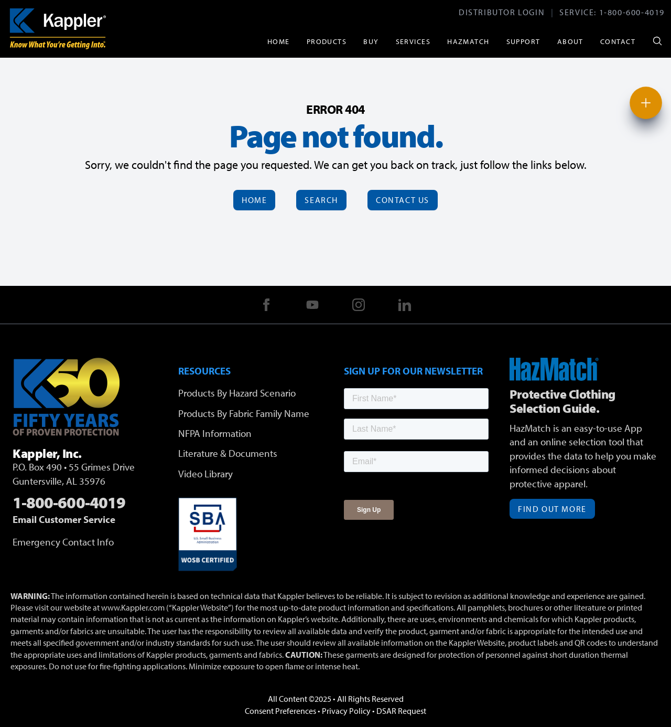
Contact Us (402, 200)
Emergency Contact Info (63, 542)
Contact (617, 41)
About (570, 41)
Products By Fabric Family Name (243, 413)
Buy (370, 41)
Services (413, 41)
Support (523, 41)
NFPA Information (215, 433)
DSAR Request (401, 710)
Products (327, 41)
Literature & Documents (227, 453)
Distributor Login (502, 12)
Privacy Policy (346, 710)
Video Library (205, 473)
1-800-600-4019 (632, 12)
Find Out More (552, 509)
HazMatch (468, 41)
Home (278, 41)
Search (321, 200)
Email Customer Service (64, 519)
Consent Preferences (280, 710)
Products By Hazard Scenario (237, 393)
